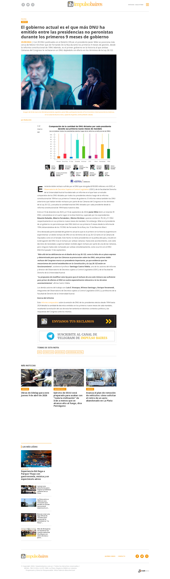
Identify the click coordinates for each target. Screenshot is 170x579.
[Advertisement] (85, 427)
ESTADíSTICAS (48, 352)
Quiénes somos (110, 556)
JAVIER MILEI (60, 352)
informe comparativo (49, 302)
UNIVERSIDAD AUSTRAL (75, 352)
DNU (39, 352)
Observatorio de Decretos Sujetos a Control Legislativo (66, 189)
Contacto (121, 556)
